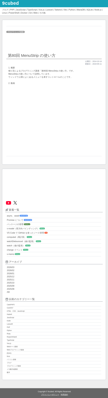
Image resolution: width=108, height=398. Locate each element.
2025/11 (10, 280)
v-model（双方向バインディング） (23, 228)
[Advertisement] (54, 43)
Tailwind (58, 10)
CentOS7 (10, 308)
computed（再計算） (16, 237)
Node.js (97, 10)
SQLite (89, 10)
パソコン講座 (11, 359)
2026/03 (10, 267)
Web (35, 13)
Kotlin (9, 321)
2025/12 (10, 276)
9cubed (10, 3)
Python (72, 10)
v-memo (10, 254)
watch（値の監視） (16, 246)
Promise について (15, 220)
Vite (65, 10)
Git (30, 13)
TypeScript (32, 10)
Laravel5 (10, 324)
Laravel (49, 10)
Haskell (9, 314)
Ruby (8, 334)
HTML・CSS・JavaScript (16, 311)
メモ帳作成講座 (12, 369)
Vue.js (41, 10)
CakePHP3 (10, 305)
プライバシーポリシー (50, 395)
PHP (12, 10)
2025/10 (10, 283)
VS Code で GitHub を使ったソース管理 (25, 233)
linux (8, 356)
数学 (8, 372)
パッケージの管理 (15, 224)
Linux (4, 13)
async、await (13, 216)
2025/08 (10, 289)
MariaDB (81, 10)
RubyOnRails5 (12, 337)
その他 (42, 13)
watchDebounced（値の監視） (21, 241)
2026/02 (10, 270)
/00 (8, 292)
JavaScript (21, 10)
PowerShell (14, 13)
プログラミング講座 (15, 32)
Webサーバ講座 (12, 347)
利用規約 (64, 395)
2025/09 (10, 286)
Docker (24, 13)
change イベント (14, 250)
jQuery (9, 353)
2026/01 (10, 273)
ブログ (5, 10)
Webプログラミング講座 (15, 350)
